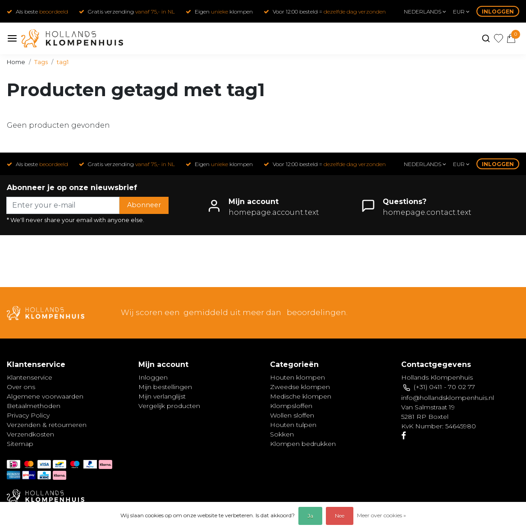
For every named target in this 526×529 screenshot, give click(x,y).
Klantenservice (29, 377)
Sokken (282, 434)
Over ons (21, 387)
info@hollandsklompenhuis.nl (447, 398)
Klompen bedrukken (303, 444)
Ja (310, 515)
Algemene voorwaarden (45, 396)
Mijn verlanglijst (162, 396)
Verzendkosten (30, 434)
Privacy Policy (28, 415)
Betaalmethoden (33, 406)
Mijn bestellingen (165, 387)
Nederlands (425, 11)
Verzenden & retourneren (47, 425)
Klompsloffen (291, 406)
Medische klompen (300, 396)
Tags (41, 62)
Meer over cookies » (381, 515)
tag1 (63, 62)
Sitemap (20, 444)
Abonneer (144, 205)
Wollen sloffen (292, 415)
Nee (339, 515)
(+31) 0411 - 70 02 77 (444, 387)
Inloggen (498, 11)
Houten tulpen (293, 425)
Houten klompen (297, 377)
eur (461, 11)
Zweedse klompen (300, 387)
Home (16, 62)
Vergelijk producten (169, 406)
